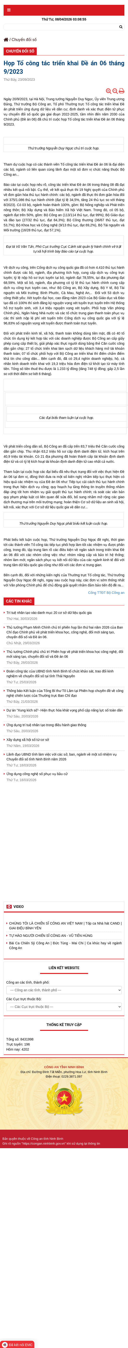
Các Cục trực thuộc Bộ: (24, 999)
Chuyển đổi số (24, 40)
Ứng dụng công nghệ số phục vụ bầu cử (36, 774)
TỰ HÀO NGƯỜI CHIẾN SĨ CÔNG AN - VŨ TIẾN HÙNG (50, 936)
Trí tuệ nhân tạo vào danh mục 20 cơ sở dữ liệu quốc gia (49, 613)
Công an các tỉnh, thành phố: (27, 982)
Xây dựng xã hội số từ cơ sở (27, 740)
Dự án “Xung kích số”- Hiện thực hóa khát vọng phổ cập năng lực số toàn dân (64, 710)
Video (18, 907)
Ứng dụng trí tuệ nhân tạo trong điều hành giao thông (46, 725)
